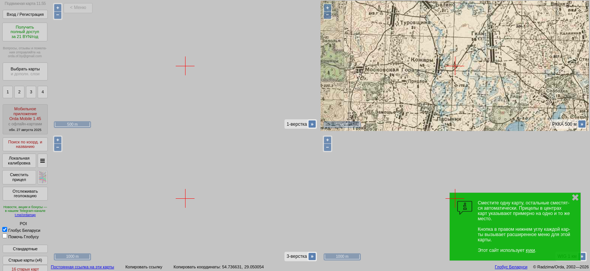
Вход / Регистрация (25, 14)
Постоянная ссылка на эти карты (82, 267)
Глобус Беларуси (21, 230)
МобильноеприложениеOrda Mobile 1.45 (25, 119)
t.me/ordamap (25, 215)
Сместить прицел (19, 177)
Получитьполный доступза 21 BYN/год (25, 32)
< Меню (78, 7)
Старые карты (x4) (25, 260)
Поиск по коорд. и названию (25, 144)
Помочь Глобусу (20, 236)
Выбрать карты (25, 71)
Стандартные (25, 249)
